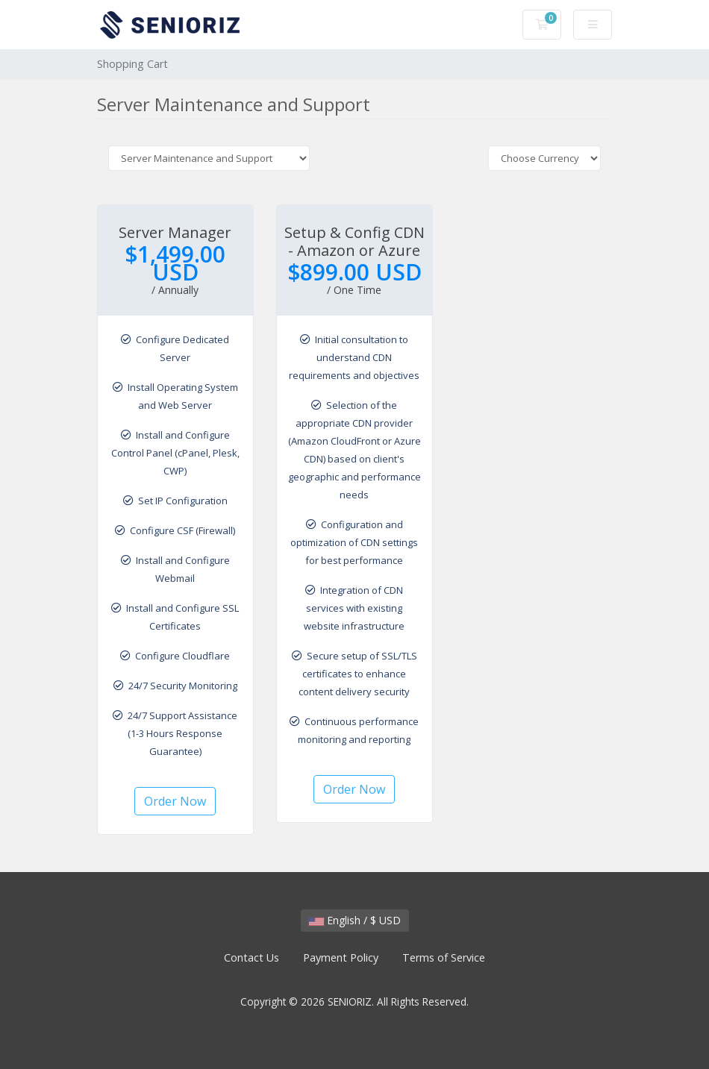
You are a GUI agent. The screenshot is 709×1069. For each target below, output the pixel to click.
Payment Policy (340, 957)
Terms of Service (443, 957)
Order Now (175, 801)
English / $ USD (355, 920)
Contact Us (251, 957)
